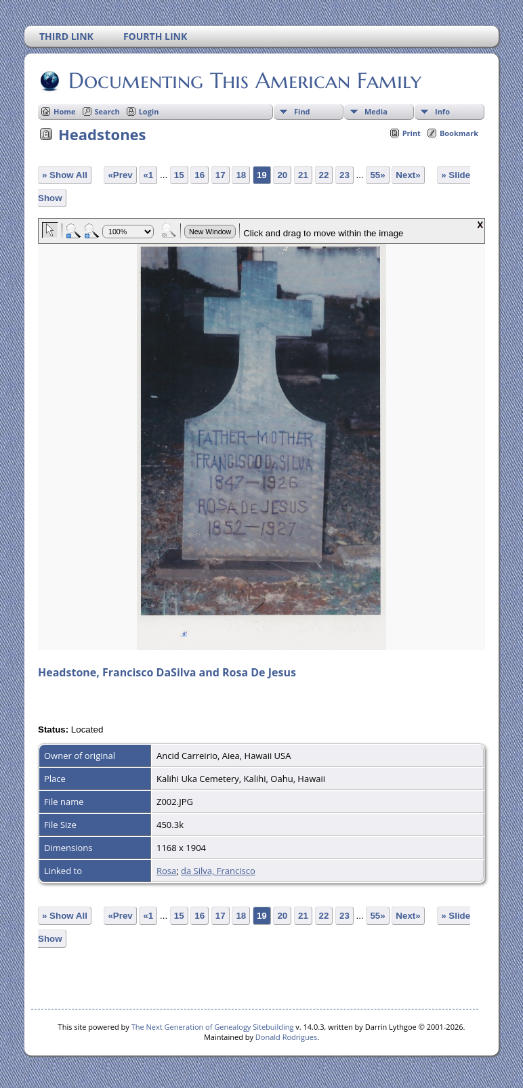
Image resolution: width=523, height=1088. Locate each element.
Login (149, 111)
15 (179, 175)
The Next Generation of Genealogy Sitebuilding (212, 1027)
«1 (148, 175)
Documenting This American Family (243, 80)
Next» (408, 175)
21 (303, 175)
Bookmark (459, 133)
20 (282, 175)
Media (376, 111)
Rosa (166, 871)
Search (107, 111)
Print (411, 133)
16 (199, 175)
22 (324, 175)
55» (377, 175)
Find (302, 111)
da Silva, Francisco (218, 871)
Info (442, 111)
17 (220, 175)
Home (65, 111)
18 (241, 175)
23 (344, 175)
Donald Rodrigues (286, 1037)
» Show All (64, 175)
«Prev (120, 175)
